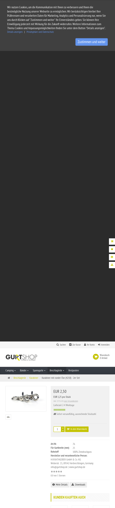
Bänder (24, 80)
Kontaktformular (14, 493)
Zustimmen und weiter (91, 42)
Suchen (63, 54)
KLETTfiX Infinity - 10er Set (101, 238)
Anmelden (105, 54)
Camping (10, 80)
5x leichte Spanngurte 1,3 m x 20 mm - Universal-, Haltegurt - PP (80, 246)
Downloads (78, 194)
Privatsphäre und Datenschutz (40, 32)
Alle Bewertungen (73, 320)
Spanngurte (39, 80)
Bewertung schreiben (96, 320)
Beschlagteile (57, 80)
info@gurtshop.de (13, 488)
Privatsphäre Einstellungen (56, 476)
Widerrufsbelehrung (53, 471)
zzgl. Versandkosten (71, 111)
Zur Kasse (76, 54)
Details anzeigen (15, 32)
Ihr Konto (91, 54)
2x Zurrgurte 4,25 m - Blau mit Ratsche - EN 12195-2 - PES (59, 242)
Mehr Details (59, 194)
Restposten (73, 80)
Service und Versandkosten (56, 448)
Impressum (49, 462)
